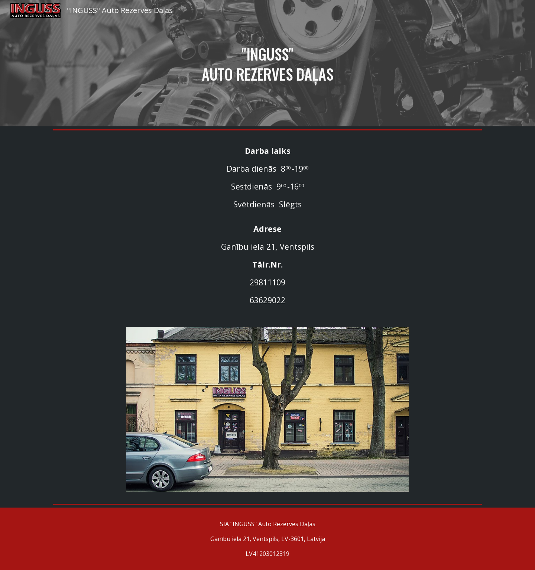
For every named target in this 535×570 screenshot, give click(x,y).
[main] (267, 63)
